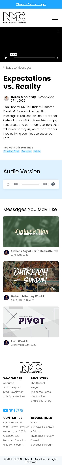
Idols (37, 151)
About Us (8, 383)
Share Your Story (41, 400)
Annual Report (12, 387)
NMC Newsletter (13, 392)
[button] (53, 184)
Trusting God (11, 151)
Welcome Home (41, 392)
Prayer (35, 387)
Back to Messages (17, 68)
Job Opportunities (14, 396)
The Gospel (38, 383)
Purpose (26, 151)
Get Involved (38, 396)
